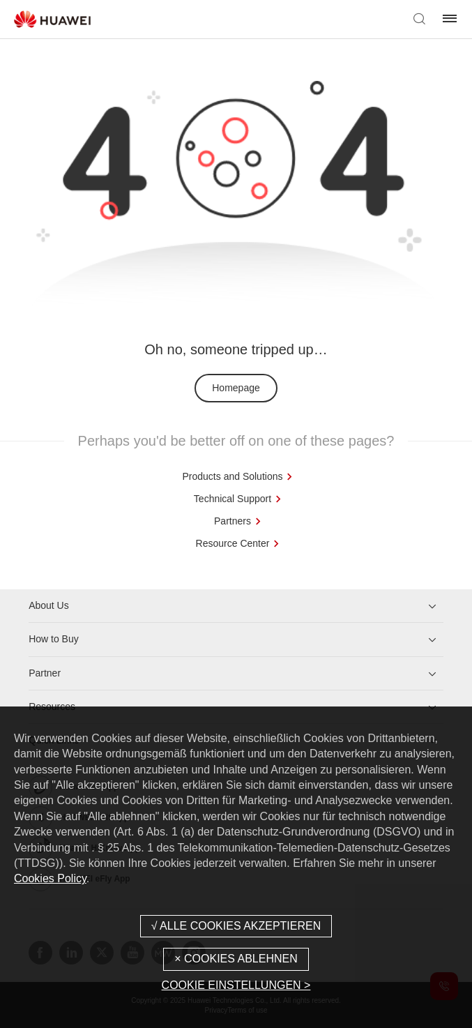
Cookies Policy (50, 878)
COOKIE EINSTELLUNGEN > (236, 985)
